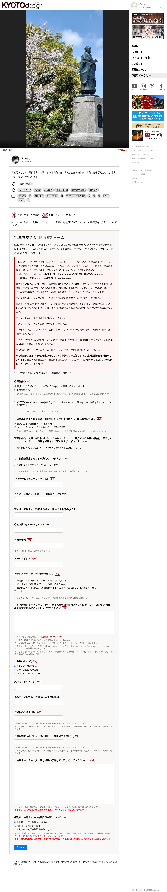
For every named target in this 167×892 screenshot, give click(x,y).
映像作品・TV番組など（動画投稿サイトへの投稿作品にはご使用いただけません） (56, 588)
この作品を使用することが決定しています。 (37, 465)
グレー (21, 200)
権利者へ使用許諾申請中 (27, 826)
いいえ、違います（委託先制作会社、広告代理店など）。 (44, 427)
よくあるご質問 (138, 174)
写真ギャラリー (141, 75)
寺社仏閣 (22, 196)
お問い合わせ (137, 182)
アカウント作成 (144, 7)
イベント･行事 (141, 57)
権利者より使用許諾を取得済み (30, 822)
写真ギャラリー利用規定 (142, 170)
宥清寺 (29, 184)
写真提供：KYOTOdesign (51, 637)
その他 (18, 591)
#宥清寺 (37, 190)
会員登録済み (22, 390)
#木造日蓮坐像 (62, 190)
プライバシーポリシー (141, 166)
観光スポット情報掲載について (144, 155)
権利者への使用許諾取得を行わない (33, 829)
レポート (137, 51)
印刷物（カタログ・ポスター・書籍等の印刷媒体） (40, 580)
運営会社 (135, 178)
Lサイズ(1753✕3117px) (27, 673)
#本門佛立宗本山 (78, 190)
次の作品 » (122, 150)
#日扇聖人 (48, 190)
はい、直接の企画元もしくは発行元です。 (36, 424)
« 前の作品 (6, 150)
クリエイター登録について (143, 159)
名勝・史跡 (39, 196)
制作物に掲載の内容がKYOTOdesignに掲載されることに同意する (47, 448)
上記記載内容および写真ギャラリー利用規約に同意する (42, 373)
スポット (137, 63)
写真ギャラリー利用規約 (70, 349)
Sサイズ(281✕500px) (26, 666)
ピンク (106, 196)
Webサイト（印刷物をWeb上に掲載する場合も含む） (42, 584)
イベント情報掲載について (143, 151)
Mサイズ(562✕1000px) (26, 670)
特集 (135, 46)
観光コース (139, 69)
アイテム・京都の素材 (75, 196)
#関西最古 (93, 190)
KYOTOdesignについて (141, 147)
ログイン (157, 7)
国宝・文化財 (52, 196)
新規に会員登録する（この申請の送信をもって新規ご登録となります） (50, 386)
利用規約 (135, 162)
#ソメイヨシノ (24, 190)
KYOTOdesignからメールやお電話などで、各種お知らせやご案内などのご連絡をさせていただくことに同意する (64, 403)
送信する (20, 847)
